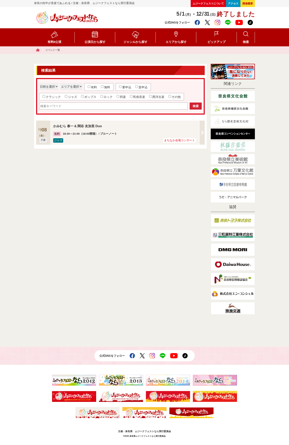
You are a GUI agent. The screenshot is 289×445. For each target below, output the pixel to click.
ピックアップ (217, 42)
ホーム (40, 50)
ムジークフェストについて (208, 3)
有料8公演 (54, 42)
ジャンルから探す (135, 42)
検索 (246, 42)
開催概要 (247, 3)
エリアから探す (176, 42)
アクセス (233, 3)
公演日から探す (95, 42)
